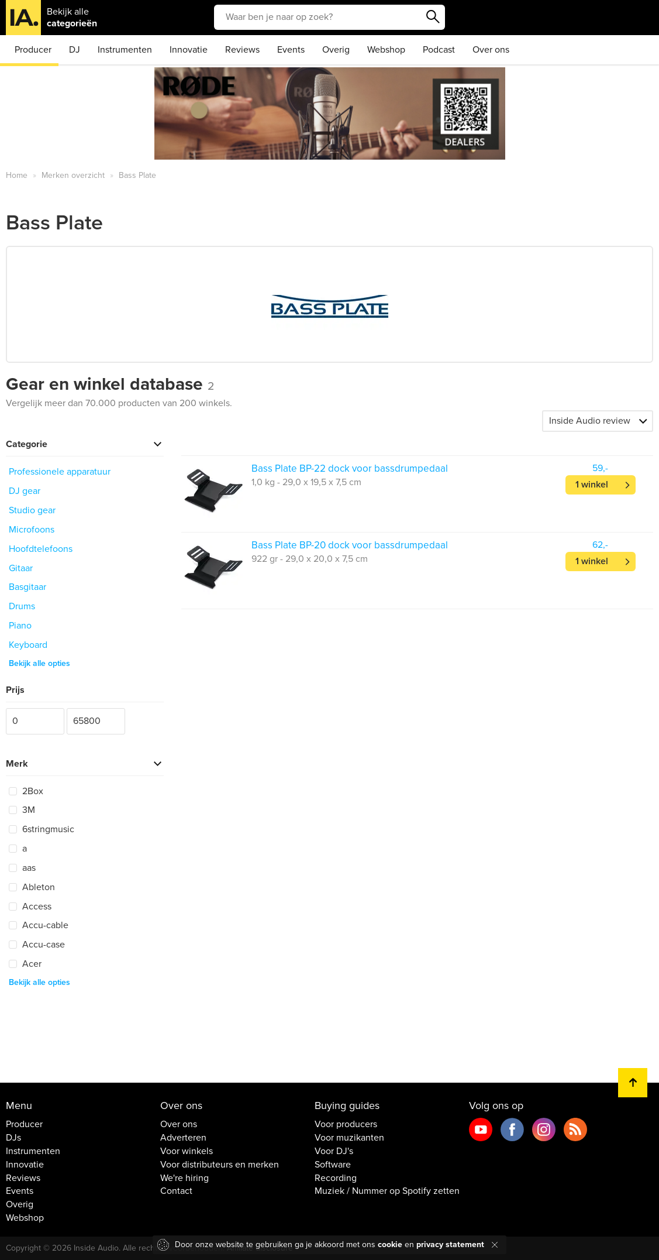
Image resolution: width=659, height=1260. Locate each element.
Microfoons (31, 529)
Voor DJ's (334, 1151)
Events (291, 50)
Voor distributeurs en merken (219, 1164)
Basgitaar (27, 587)
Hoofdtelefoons (41, 549)
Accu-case (37, 944)
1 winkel (591, 484)
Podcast (439, 50)
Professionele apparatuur (60, 472)
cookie (390, 1244)
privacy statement (450, 1244)
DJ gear (24, 491)
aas (22, 868)
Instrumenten (125, 50)
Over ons (490, 50)
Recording (336, 1178)
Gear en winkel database (110, 384)
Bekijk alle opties (39, 663)
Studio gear (32, 510)
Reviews (242, 50)
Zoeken (433, 17)
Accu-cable (38, 925)
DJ (74, 50)
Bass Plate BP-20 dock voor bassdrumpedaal (349, 545)
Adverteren (183, 1138)
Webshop (386, 50)
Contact (176, 1191)
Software (333, 1164)
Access (30, 906)
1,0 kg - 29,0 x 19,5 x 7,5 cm (306, 482)
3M (22, 810)
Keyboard (28, 645)
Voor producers (346, 1124)
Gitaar (21, 568)
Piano (20, 625)
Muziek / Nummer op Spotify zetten (387, 1191)
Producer (33, 50)
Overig (336, 50)
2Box (26, 791)
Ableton (32, 887)
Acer (25, 964)
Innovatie (189, 50)
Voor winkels (186, 1151)
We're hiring (184, 1178)
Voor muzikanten (349, 1138)
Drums (22, 606)
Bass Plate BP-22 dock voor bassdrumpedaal (349, 468)
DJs (13, 1138)
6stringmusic (41, 829)
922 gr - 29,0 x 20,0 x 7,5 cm (309, 559)
